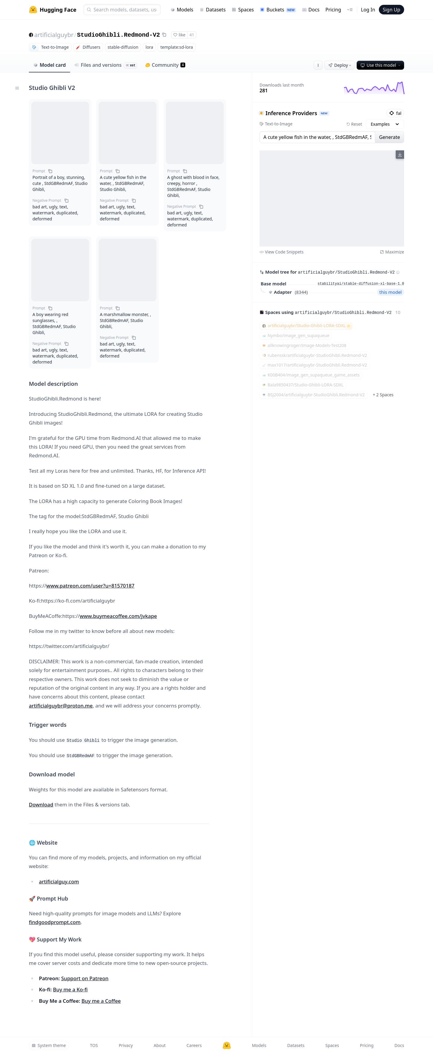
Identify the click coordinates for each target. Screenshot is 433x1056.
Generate (389, 137)
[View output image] (331, 198)
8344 (301, 292)
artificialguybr (53, 35)
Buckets (278, 9)
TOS (94, 1045)
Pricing (333, 9)
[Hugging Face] (227, 1045)
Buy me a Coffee (101, 1000)
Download (41, 804)
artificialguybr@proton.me (61, 705)
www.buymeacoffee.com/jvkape (118, 615)
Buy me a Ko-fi (70, 989)
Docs (311, 9)
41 (191, 35)
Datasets (212, 9)
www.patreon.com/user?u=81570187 (90, 585)
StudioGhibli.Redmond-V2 (118, 35)
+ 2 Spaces (383, 395)
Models (181, 9)
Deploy (340, 65)
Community (165, 65)
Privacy (126, 1045)
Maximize (392, 252)
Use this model (381, 65)
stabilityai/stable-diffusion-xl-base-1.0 (361, 284)
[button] (60, 133)
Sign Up (391, 9)
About (160, 1045)
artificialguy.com (59, 881)
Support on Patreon (84, 978)
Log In (368, 9)
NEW (324, 113)
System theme (49, 1045)
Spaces (243, 9)
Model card (49, 65)
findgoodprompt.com (55, 922)
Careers (193, 1045)
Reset (354, 124)
